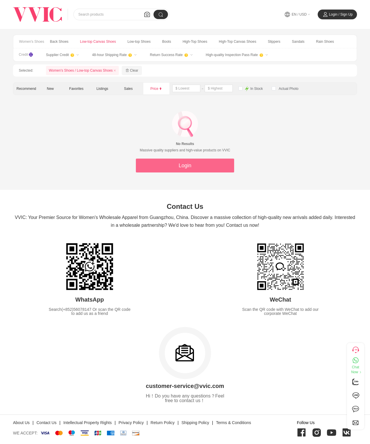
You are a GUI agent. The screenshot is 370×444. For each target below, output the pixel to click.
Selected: (26, 70)
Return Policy (163, 423)
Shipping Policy (195, 423)
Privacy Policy (131, 423)
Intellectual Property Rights (87, 423)
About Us (21, 423)
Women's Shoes (31, 42)
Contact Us (46, 423)
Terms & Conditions (233, 423)
